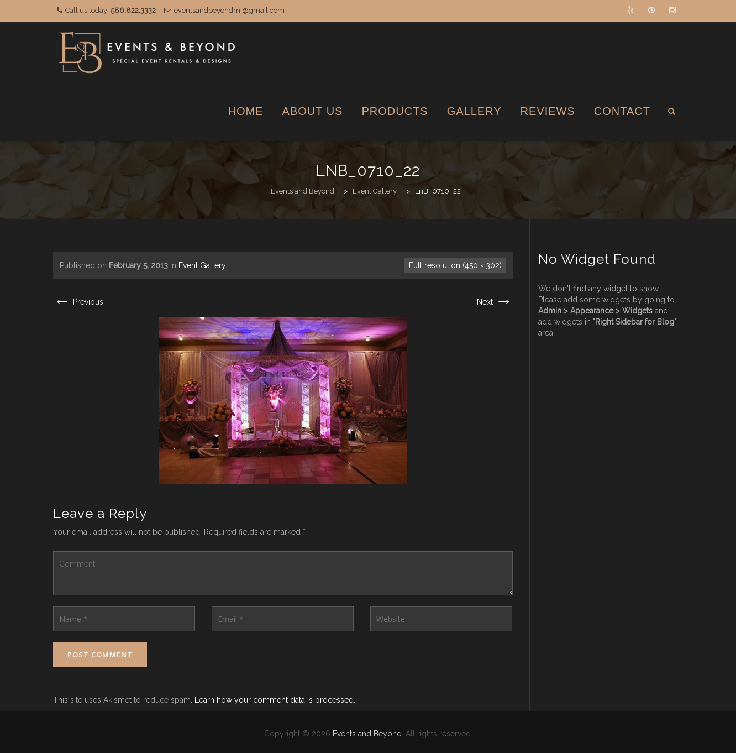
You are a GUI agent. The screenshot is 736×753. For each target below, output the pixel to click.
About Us (312, 111)
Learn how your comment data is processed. (274, 700)
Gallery (474, 111)
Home (246, 111)
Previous (78, 301)
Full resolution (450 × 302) (455, 265)
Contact (622, 111)
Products (394, 111)
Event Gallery (202, 265)
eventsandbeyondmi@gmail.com (229, 10)
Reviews (548, 111)
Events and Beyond (367, 733)
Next (495, 301)
